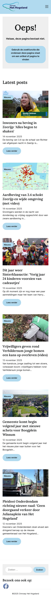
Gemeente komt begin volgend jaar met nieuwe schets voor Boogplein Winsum (21, 428)
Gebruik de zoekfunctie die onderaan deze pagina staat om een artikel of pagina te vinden (25, 54)
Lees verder (11, 151)
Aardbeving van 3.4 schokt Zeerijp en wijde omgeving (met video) (23, 199)
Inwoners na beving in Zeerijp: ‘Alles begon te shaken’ (20, 127)
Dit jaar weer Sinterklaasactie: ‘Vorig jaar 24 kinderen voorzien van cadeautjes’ (24, 276)
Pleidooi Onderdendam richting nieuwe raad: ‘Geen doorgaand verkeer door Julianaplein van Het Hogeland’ (24, 510)
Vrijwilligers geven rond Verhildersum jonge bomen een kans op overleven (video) (25, 350)
